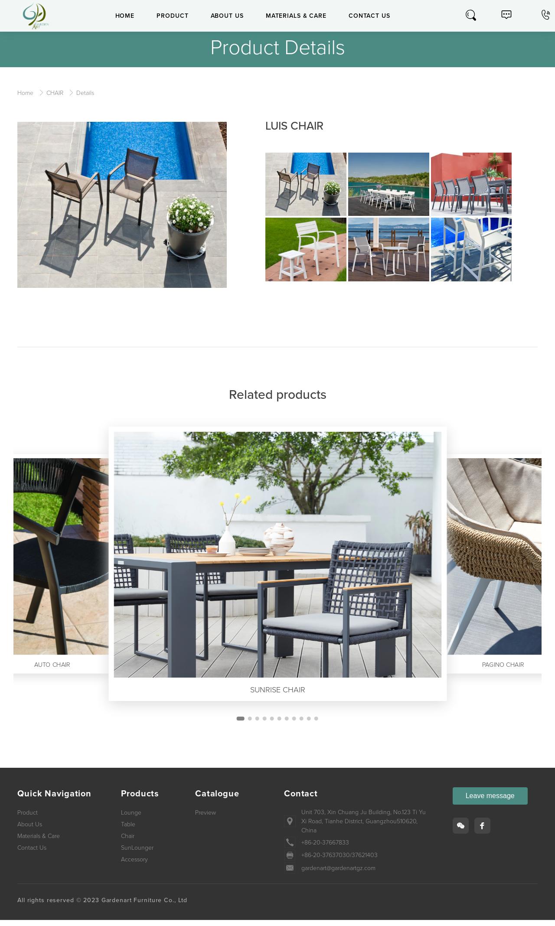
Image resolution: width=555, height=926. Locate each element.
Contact (301, 800)
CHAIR (55, 93)
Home (26, 93)
